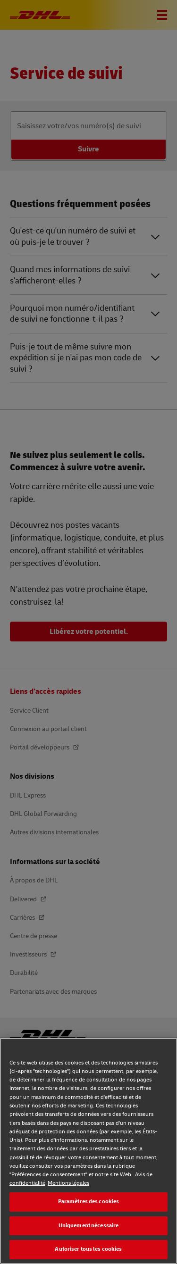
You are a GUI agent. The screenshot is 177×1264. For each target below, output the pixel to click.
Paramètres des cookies (88, 1201)
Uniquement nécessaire (89, 1225)
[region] (88, 1151)
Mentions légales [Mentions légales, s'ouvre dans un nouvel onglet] (68, 1183)
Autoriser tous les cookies (88, 1249)
